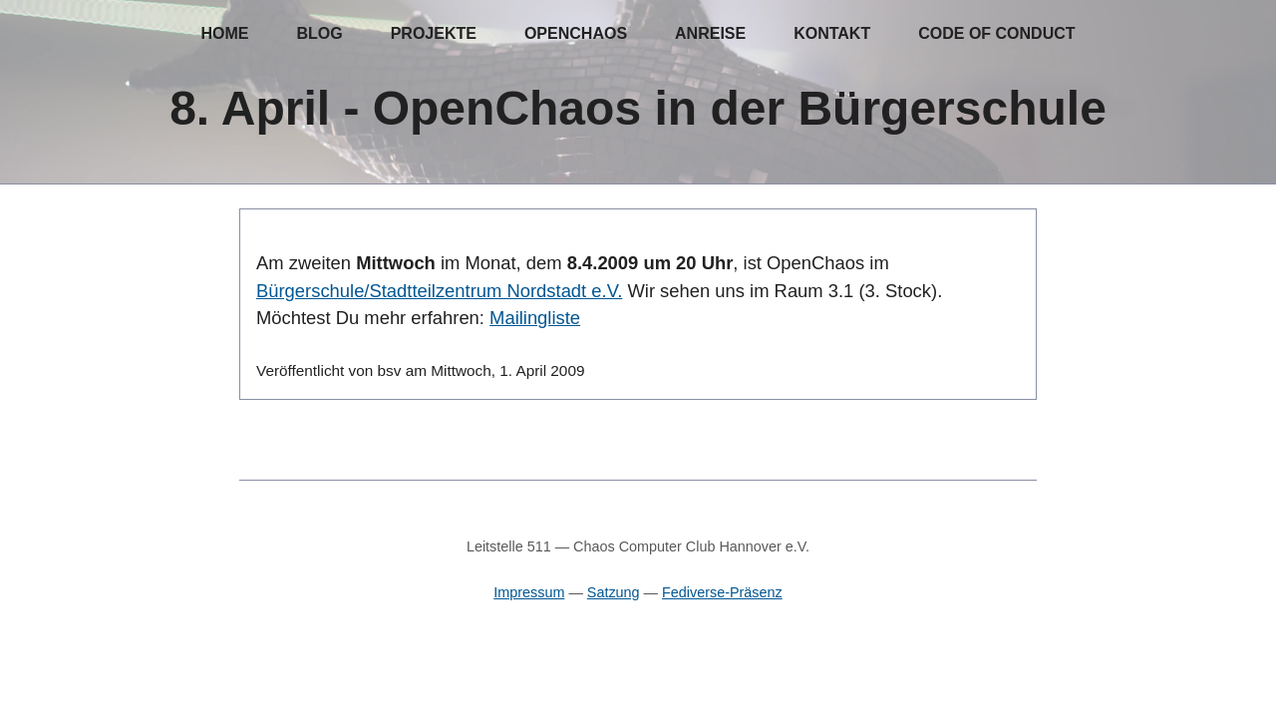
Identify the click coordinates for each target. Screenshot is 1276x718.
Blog (319, 33)
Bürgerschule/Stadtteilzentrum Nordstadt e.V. (439, 290)
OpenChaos (575, 33)
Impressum (528, 592)
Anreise (710, 33)
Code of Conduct (996, 33)
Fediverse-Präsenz (722, 592)
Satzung (613, 592)
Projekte (434, 33)
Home (224, 33)
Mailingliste (534, 317)
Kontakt (832, 33)
